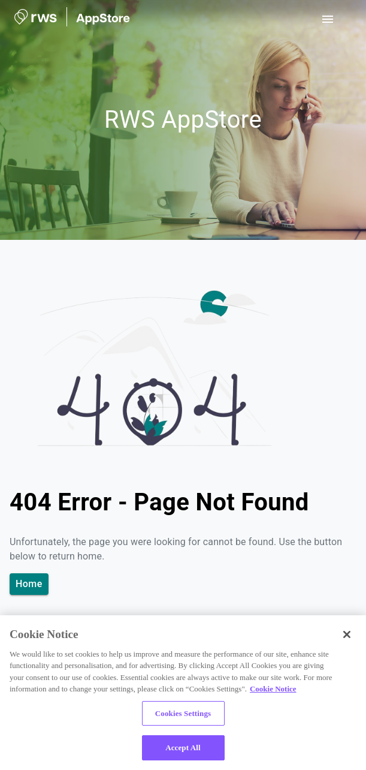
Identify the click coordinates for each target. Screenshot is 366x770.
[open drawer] (327, 19)
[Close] (347, 634)
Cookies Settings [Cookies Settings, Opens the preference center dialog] (183, 713)
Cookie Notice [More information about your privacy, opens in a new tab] (273, 688)
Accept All (183, 747)
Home (29, 584)
